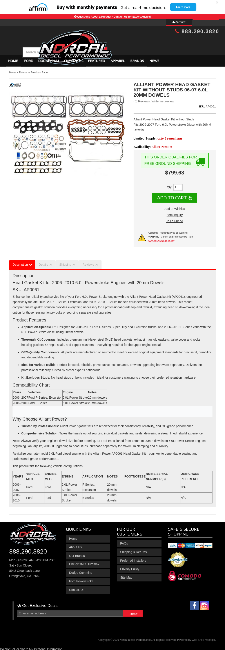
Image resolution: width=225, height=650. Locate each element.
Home (13, 59)
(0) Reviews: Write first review (154, 99)
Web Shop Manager (203, 638)
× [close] (217, 2)
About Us (75, 545)
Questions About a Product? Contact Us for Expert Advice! (114, 16)
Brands (137, 59)
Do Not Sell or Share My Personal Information (31, 647)
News (154, 59)
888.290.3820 (197, 31)
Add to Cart (172, 196)
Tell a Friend (174, 219)
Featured (96, 59)
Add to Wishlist (175, 207)
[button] (116, 41)
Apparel (118, 59)
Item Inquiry (175, 213)
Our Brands (77, 554)
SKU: (201, 104)
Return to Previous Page (33, 70)
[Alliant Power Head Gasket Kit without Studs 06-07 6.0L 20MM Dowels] (57, 457)
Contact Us (76, 588)
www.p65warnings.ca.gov (161, 239)
